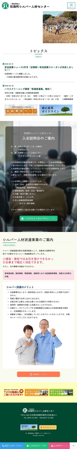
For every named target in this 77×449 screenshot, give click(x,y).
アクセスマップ (48, 427)
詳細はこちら (38, 374)
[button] (12, 445)
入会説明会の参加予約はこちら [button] (38, 218)
